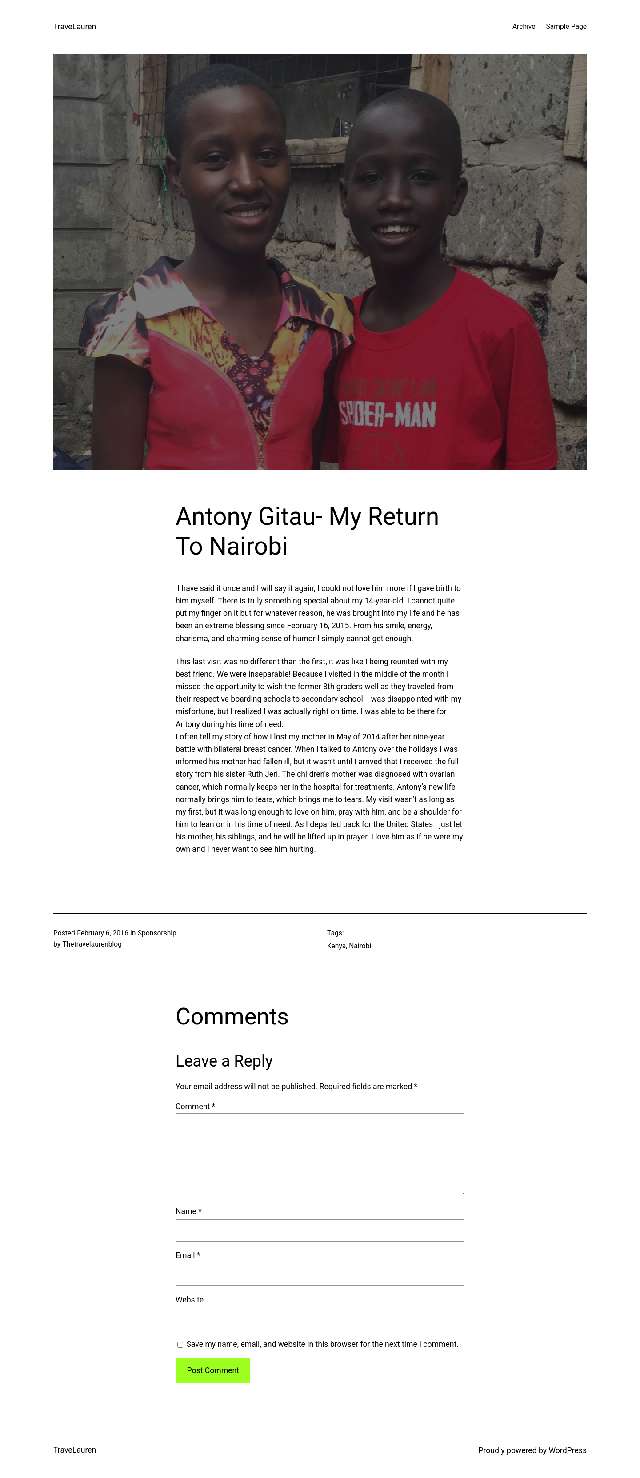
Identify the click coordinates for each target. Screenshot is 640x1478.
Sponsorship (157, 933)
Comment (195, 1106)
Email (188, 1255)
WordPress (567, 1450)
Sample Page (566, 27)
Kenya (336, 946)
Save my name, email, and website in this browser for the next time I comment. (322, 1344)
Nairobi (360, 946)
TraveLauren (74, 26)
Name (189, 1211)
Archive (524, 27)
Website (190, 1299)
